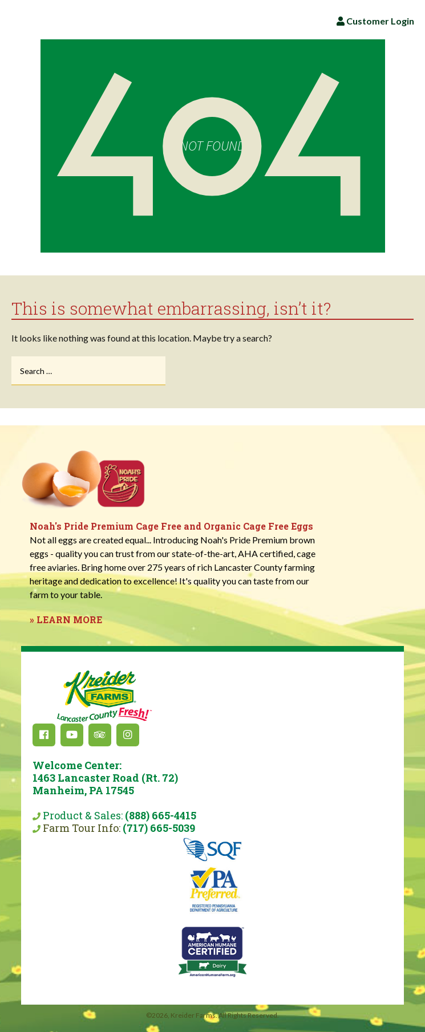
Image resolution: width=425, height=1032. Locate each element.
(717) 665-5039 (159, 828)
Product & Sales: (105, 790)
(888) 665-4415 (160, 815)
